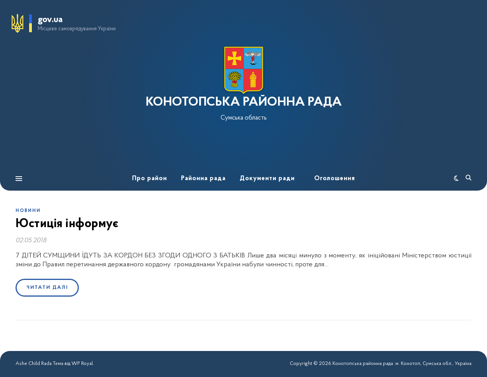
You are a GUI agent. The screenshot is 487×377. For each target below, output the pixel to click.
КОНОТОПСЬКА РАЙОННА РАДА (244, 102)
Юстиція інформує (67, 224)
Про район (149, 178)
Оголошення (334, 178)
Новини (28, 210)
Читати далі (47, 287)
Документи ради (267, 178)
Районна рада (203, 178)
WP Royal (82, 363)
